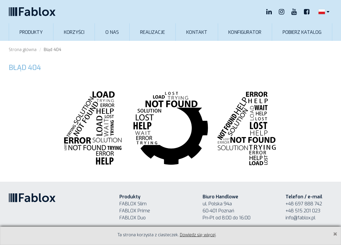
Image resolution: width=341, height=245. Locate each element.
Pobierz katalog (302, 32)
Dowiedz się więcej (197, 235)
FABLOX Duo (132, 218)
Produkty (31, 32)
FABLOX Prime (134, 211)
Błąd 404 (52, 49)
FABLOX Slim (133, 204)
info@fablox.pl (300, 218)
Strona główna (22, 49)
